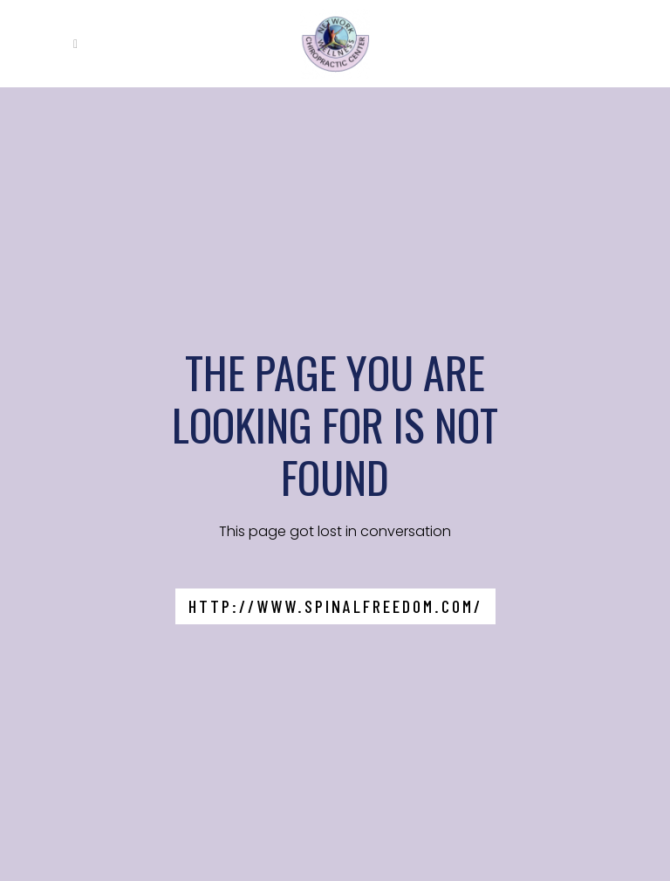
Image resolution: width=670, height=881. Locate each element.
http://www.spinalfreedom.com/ (335, 605)
